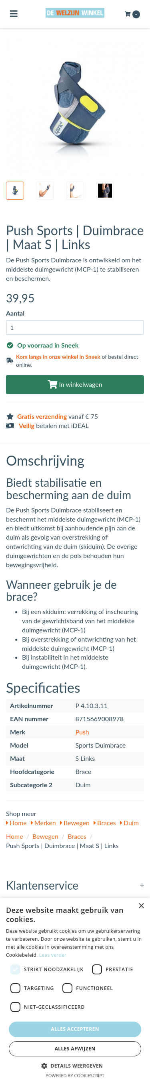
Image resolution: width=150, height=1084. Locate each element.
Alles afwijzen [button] (75, 1048)
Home (16, 822)
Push (82, 732)
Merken (43, 822)
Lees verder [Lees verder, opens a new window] (53, 955)
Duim (129, 822)
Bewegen (75, 822)
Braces (105, 822)
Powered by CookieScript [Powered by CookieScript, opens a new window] (75, 1075)
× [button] (141, 906)
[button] (75, 1065)
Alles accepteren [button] (75, 1029)
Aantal (15, 313)
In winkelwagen (75, 384)
